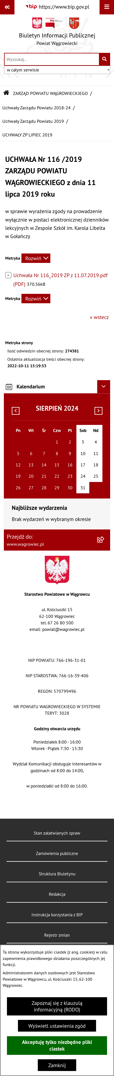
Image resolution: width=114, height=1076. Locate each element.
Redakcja (57, 894)
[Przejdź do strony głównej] (57, 33)
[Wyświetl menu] (107, 7)
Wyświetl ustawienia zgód (57, 1026)
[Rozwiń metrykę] (35, 258)
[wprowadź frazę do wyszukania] (52, 59)
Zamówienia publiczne (57, 853)
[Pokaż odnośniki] (7, 7)
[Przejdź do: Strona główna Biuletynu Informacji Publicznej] (6, 93)
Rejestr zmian (57, 935)
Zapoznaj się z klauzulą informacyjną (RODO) (57, 1006)
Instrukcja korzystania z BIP (57, 914)
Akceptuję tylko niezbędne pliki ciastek (57, 1045)
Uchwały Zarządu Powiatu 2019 (33, 121)
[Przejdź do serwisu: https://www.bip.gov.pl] (57, 7)
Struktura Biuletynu (57, 874)
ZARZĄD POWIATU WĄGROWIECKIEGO (50, 93)
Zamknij (57, 1065)
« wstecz (99, 317)
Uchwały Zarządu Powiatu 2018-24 (36, 108)
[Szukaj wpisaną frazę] (105, 59)
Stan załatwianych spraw (57, 833)
